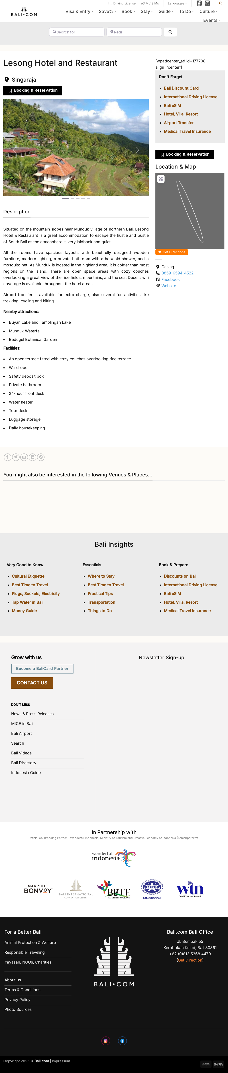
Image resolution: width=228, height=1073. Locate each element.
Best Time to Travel (30, 585)
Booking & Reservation (35, 90)
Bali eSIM (172, 105)
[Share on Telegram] (41, 457)
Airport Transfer (179, 122)
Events (211, 20)
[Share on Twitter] (16, 457)
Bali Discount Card (181, 88)
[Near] (134, 32)
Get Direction (190, 960)
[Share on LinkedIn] (32, 457)
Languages (177, 3)
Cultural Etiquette (28, 576)
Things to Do (100, 610)
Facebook (170, 279)
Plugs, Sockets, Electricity (36, 593)
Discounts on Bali (180, 576)
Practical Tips (100, 593)
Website (168, 285)
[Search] (170, 32)
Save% (107, 11)
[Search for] (77, 32)
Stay (147, 11)
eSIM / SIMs (150, 3)
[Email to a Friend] (24, 457)
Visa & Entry (79, 11)
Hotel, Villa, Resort (181, 114)
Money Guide (24, 610)
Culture (209, 11)
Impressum (61, 1061)
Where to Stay (101, 576)
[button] (14, 149)
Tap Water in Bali (27, 602)
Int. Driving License (122, 3)
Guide (166, 11)
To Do (186, 11)
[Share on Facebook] (7, 457)
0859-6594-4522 (177, 273)
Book (128, 11)
